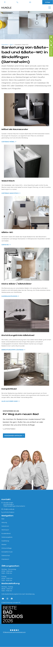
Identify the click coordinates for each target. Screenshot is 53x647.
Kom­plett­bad (9, 389)
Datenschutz (6, 555)
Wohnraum (5, 530)
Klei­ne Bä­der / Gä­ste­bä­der (17, 284)
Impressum (5, 559)
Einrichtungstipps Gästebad (13, 350)
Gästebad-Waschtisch (10, 193)
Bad (11, 44)
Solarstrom (5, 526)
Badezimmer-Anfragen (13, 435)
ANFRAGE (51, 52)
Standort (4, 2)
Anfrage (47, 2)
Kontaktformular (7, 552)
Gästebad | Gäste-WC (21, 44)
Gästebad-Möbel (8, 142)
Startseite (5, 44)
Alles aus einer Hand (10, 401)
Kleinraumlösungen (9, 296)
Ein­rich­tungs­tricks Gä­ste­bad (18, 335)
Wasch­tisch (8, 181)
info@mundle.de (30, 2)
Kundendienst (6, 533)
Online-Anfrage (6, 548)
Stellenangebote (7, 537)
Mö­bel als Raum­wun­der (15, 129)
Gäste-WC (5, 245)
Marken (4, 544)
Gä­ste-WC (7, 232)
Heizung (4, 522)
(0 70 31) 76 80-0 (17, 2)
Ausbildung (5, 541)
